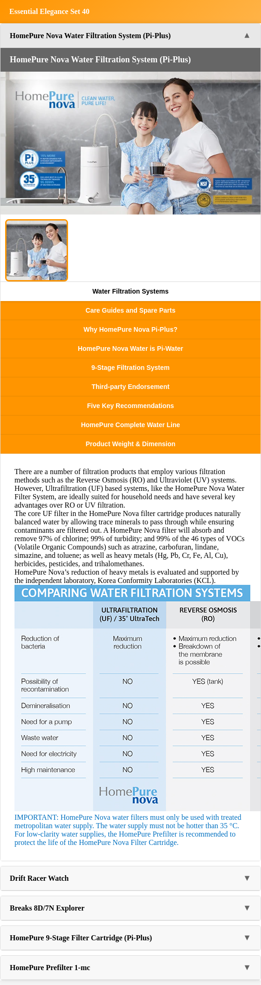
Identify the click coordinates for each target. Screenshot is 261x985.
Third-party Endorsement (130, 386)
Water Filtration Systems (130, 291)
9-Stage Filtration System (130, 367)
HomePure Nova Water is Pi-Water (130, 348)
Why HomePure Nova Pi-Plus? (130, 329)
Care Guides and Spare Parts (131, 310)
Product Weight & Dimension (131, 444)
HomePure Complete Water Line (130, 425)
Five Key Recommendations (130, 405)
